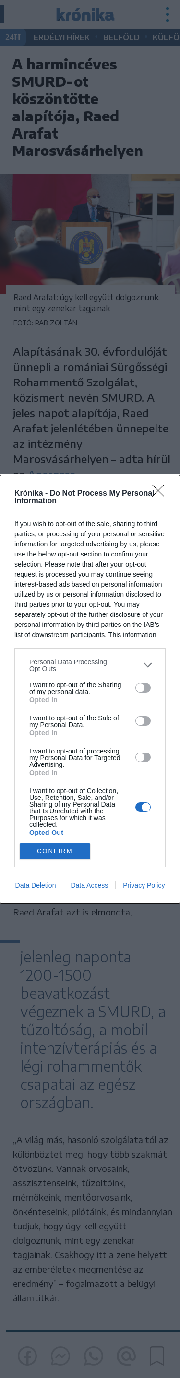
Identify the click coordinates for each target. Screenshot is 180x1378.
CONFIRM (55, 851)
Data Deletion (35, 885)
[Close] (161, 494)
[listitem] (90, 665)
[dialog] (90, 689)
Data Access (89, 885)
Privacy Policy (144, 885)
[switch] (143, 688)
